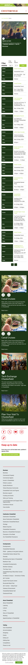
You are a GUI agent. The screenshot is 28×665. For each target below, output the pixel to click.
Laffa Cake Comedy (19, 132)
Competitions (6, 643)
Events (4, 635)
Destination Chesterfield (9, 11)
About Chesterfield (8, 603)
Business (5, 473)
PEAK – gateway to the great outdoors (13, 551)
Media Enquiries (7, 527)
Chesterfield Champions (9, 529)
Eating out (5, 637)
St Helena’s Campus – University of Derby (14, 575)
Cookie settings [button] (9, 662)
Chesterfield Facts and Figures (11, 490)
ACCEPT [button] (19, 662)
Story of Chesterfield (8, 613)
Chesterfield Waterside (9, 549)
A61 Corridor (6, 578)
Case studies (6, 507)
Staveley (5, 556)
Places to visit (6, 645)
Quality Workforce (7, 485)
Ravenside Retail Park (8, 583)
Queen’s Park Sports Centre (10, 580)
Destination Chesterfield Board (11, 521)
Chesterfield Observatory (17, 194)
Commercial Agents (8, 478)
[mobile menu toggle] (26, 11)
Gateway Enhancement (9, 588)
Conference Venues (8, 504)
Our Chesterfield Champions (10, 537)
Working (5, 615)
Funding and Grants (8, 495)
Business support (7, 493)
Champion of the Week (9, 534)
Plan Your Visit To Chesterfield (10, 415)
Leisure (5, 608)
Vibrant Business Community (10, 488)
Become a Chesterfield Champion (11, 532)
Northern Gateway (7, 566)
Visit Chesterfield (4, 18)
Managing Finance (19, 116)
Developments (7, 546)
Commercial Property (8, 475)
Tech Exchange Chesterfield (18, 99)
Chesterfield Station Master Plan (11, 554)
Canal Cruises (17, 68)
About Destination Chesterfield (11, 519)
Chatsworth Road (7, 593)
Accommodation (7, 630)
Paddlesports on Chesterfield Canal (19, 246)
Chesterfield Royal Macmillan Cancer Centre (12, 572)
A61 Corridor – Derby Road (10, 586)
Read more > (4, 310)
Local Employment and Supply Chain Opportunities (12, 501)
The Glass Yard (7, 569)
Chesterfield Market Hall (9, 591)
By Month (16, 61)
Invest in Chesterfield (8, 480)
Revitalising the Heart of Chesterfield (12, 559)
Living (4, 610)
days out (17, 44)
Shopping (5, 632)
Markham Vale (7, 561)
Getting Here (6, 640)
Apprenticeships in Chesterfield (11, 618)
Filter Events (10, 61)
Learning (5, 605)
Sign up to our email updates (10, 454)
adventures (5, 44)
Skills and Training (8, 498)
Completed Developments (10, 564)
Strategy (5, 524)
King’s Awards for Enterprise (18, 147)
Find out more (5, 46)
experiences (11, 44)
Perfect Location (7, 483)
